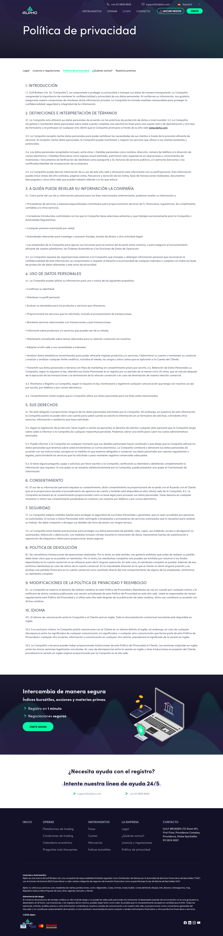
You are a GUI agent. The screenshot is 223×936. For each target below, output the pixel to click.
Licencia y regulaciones (46, 70)
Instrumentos (92, 11)
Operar (112, 11)
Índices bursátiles (99, 849)
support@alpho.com (158, 4)
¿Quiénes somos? (102, 70)
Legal (26, 70)
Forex (91, 829)
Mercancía (95, 842)
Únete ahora (38, 726)
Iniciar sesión (170, 11)
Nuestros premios (126, 70)
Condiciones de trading (58, 836)
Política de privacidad (76, 70)
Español (185, 4)
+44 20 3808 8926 (121, 4)
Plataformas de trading (58, 829)
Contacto (143, 11)
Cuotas (92, 836)
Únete (195, 11)
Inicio (27, 822)
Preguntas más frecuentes (60, 849)
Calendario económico (57, 842)
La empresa (130, 822)
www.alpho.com (158, 127)
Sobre (127, 11)
